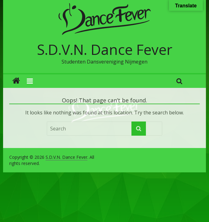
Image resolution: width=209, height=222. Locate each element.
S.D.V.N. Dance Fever (104, 49)
